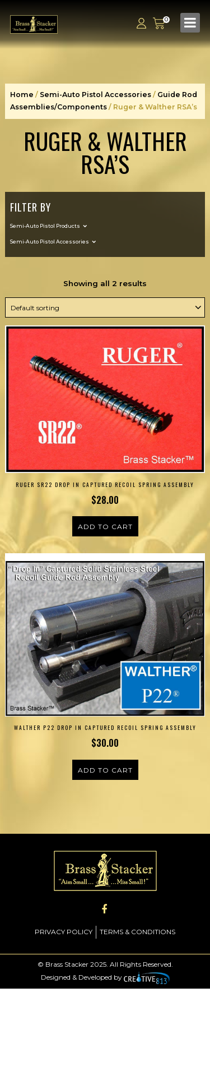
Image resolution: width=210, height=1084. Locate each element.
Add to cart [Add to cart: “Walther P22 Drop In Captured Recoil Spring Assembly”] (105, 770)
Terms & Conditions (137, 931)
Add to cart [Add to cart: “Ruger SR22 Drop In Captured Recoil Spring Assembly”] (105, 526)
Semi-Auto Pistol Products (45, 226)
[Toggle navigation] (190, 23)
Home (22, 94)
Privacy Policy (63, 931)
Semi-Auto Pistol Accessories (95, 94)
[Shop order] (105, 307)
